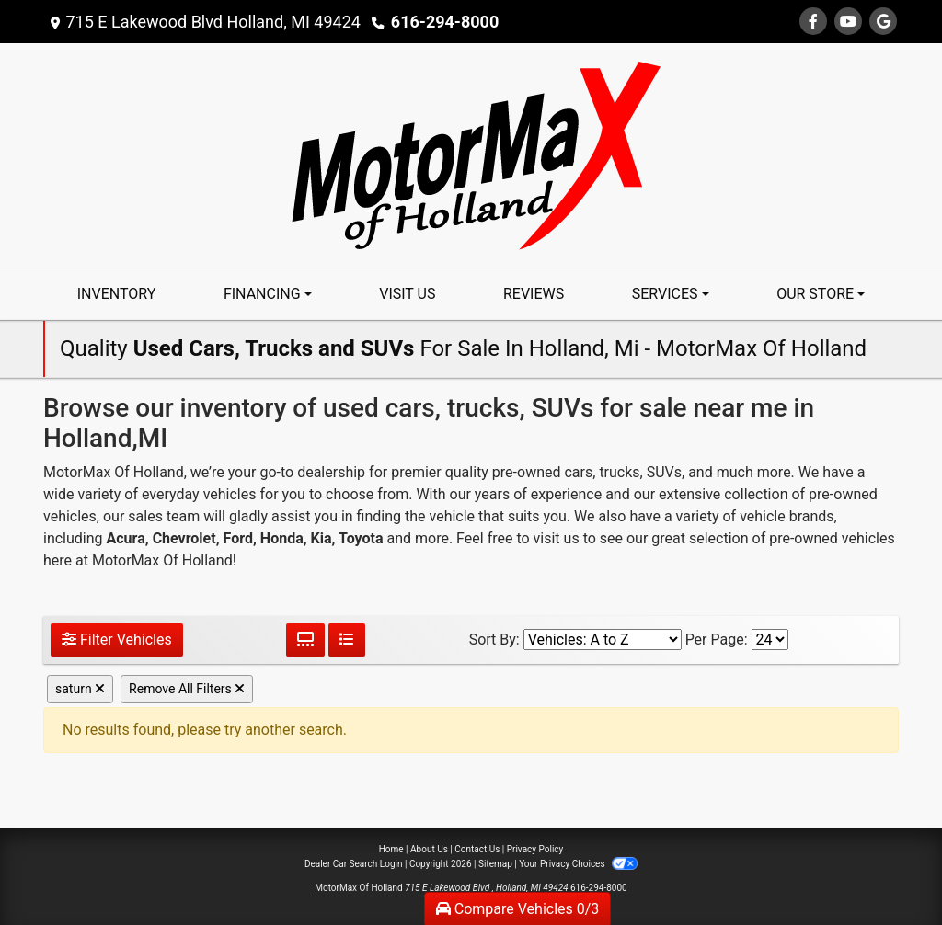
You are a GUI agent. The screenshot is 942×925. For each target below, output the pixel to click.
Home (391, 849)
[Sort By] (602, 639)
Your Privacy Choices (578, 864)
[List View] (346, 640)
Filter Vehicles (117, 639)
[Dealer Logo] (471, 154)
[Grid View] (305, 640)
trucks (619, 472)
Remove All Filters (187, 688)
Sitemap (495, 864)
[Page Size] (770, 639)
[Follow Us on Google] (883, 21)
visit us (557, 538)
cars (578, 472)
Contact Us (477, 849)
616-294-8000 (445, 21)
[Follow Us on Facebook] (813, 21)
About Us (429, 849)
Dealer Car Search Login (353, 864)
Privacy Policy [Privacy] (535, 849)
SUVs (664, 472)
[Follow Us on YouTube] (848, 21)
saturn (80, 688)
